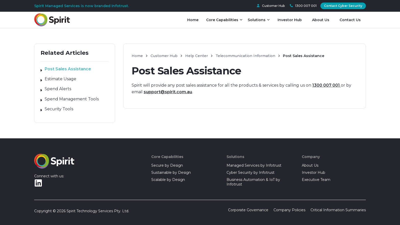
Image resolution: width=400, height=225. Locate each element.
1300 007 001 (326, 85)
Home (192, 20)
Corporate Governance (248, 210)
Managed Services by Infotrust (254, 165)
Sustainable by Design (171, 172)
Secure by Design (167, 165)
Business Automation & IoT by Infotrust (253, 182)
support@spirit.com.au (168, 91)
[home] (52, 20)
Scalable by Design (168, 179)
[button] (224, 20)
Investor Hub (290, 20)
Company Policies (289, 210)
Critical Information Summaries (338, 210)
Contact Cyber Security (343, 6)
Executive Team (316, 179)
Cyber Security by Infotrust (250, 172)
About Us (320, 20)
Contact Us (350, 20)
